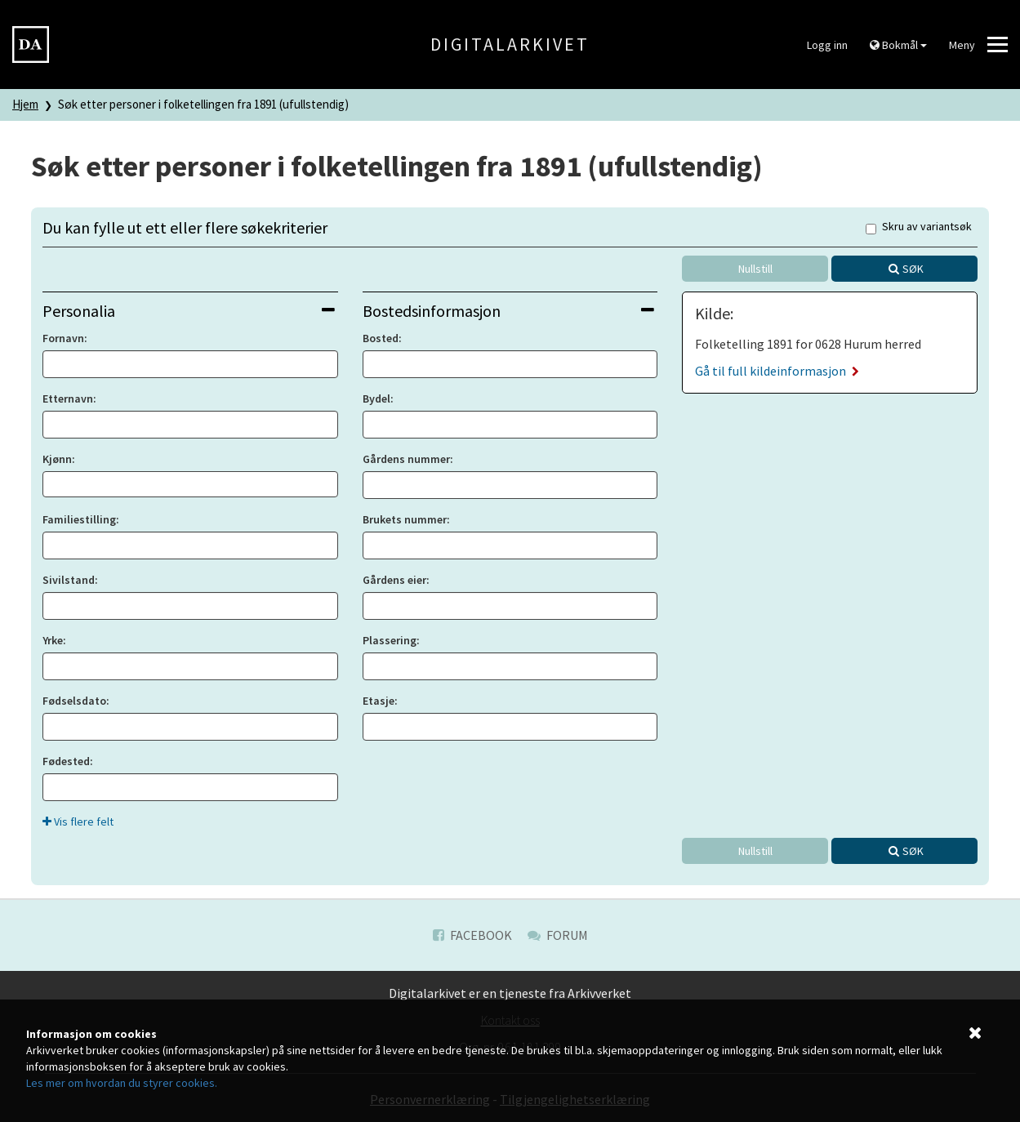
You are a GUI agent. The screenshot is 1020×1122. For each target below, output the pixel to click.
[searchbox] (51, 484)
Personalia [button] (188, 311)
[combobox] (190, 484)
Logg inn (827, 45)
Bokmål (898, 45)
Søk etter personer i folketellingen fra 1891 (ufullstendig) (203, 104)
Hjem (25, 104)
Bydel (376, 398)
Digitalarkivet (510, 44)
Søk (913, 268)
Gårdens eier (394, 579)
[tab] (190, 311)
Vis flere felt (78, 821)
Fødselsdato (74, 700)
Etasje (378, 700)
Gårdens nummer (406, 459)
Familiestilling (79, 519)
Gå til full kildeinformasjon (777, 371)
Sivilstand (68, 579)
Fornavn (63, 338)
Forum (558, 935)
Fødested (66, 761)
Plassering (389, 640)
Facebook (472, 935)
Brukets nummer (405, 519)
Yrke (52, 640)
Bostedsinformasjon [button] (509, 311)
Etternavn (67, 398)
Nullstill (755, 268)
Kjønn (57, 459)
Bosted (381, 338)
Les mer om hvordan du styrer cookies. (121, 1082)
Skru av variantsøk (919, 227)
